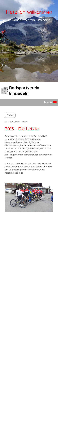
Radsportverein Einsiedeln (24, 90)
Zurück (10, 115)
